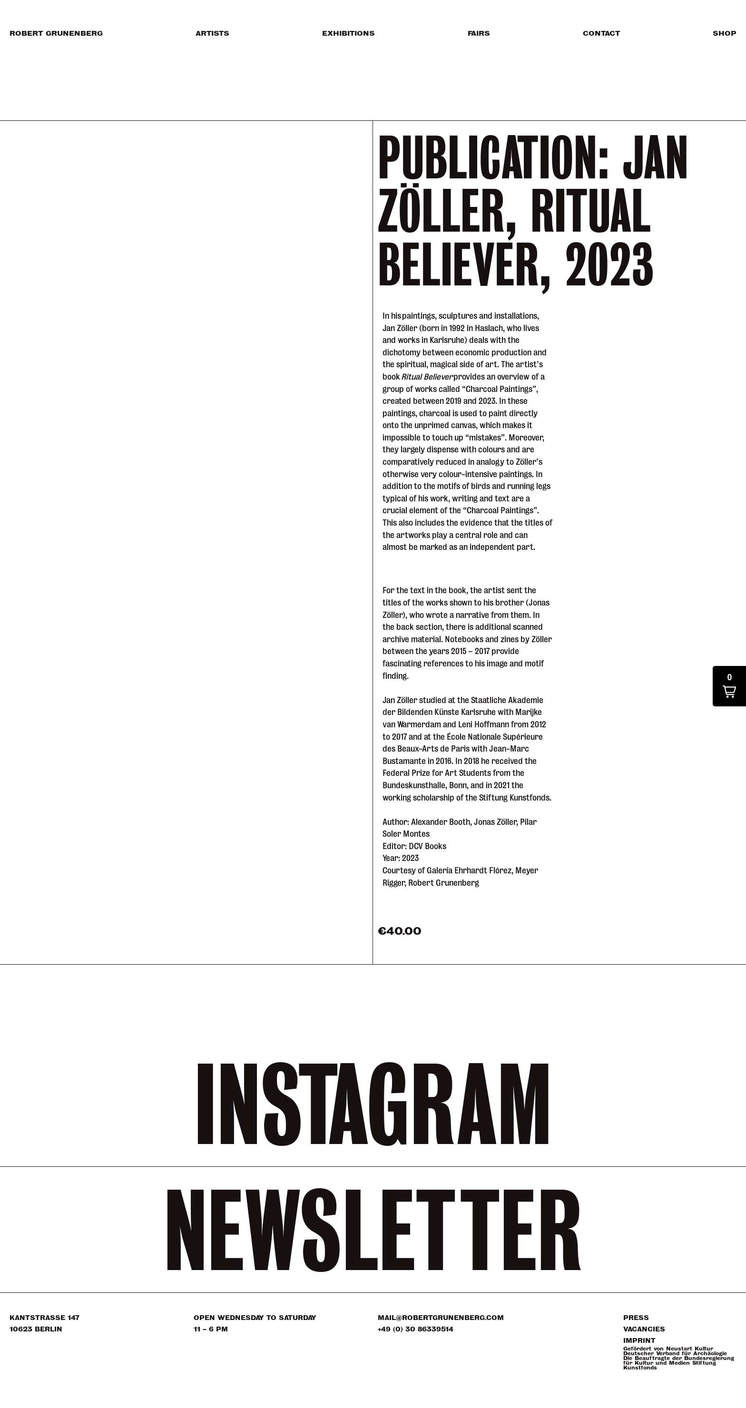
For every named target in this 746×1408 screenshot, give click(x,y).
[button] (729, 686)
